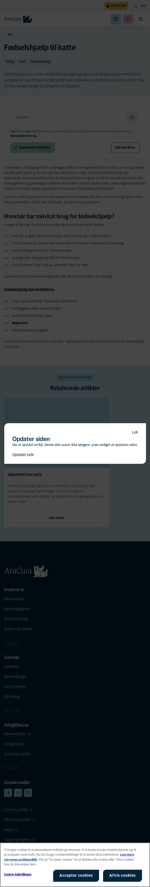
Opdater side (23, 455)
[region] (75, 865)
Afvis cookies (122, 875)
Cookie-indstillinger (18, 874)
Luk (135, 432)
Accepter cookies (76, 875)
